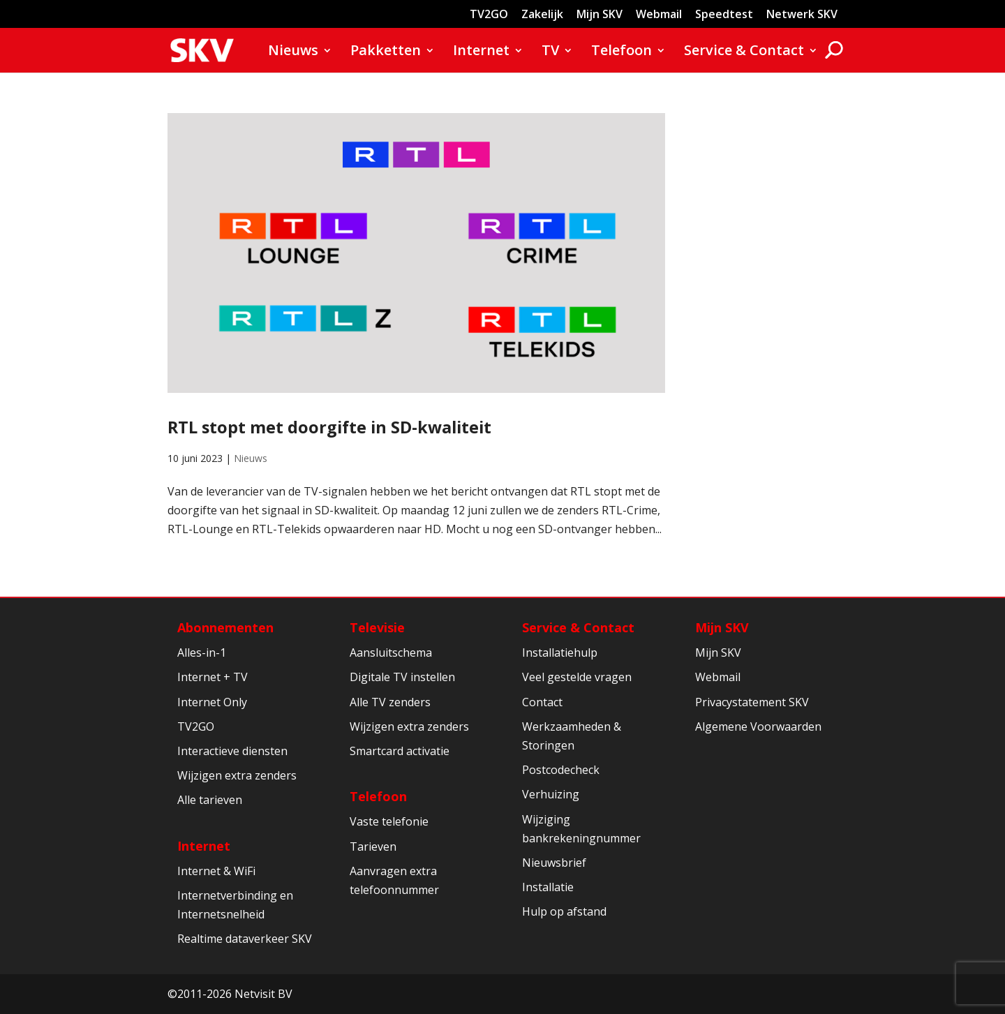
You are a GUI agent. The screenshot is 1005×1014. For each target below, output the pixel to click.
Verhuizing (550, 794)
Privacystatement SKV (752, 702)
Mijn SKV (599, 15)
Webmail (659, 15)
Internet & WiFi (216, 871)
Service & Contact (744, 52)
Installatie (548, 887)
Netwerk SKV (802, 15)
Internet (481, 52)
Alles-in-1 (201, 652)
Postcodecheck (561, 769)
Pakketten (385, 52)
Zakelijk (542, 15)
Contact (542, 702)
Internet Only (212, 702)
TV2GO (489, 15)
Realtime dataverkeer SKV (244, 938)
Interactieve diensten (232, 751)
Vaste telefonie (389, 821)
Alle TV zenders (390, 702)
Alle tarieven (209, 799)
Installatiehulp (559, 652)
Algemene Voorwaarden (758, 726)
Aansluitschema (391, 652)
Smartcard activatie (399, 751)
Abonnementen (225, 627)
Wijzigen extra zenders (237, 775)
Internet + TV (212, 677)
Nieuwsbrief (554, 862)
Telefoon (621, 52)
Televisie (377, 627)
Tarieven (373, 846)
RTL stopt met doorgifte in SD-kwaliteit (329, 427)
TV (550, 52)
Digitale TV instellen (402, 677)
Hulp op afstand (564, 911)
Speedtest (724, 15)
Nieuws (293, 52)
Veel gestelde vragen (577, 677)
